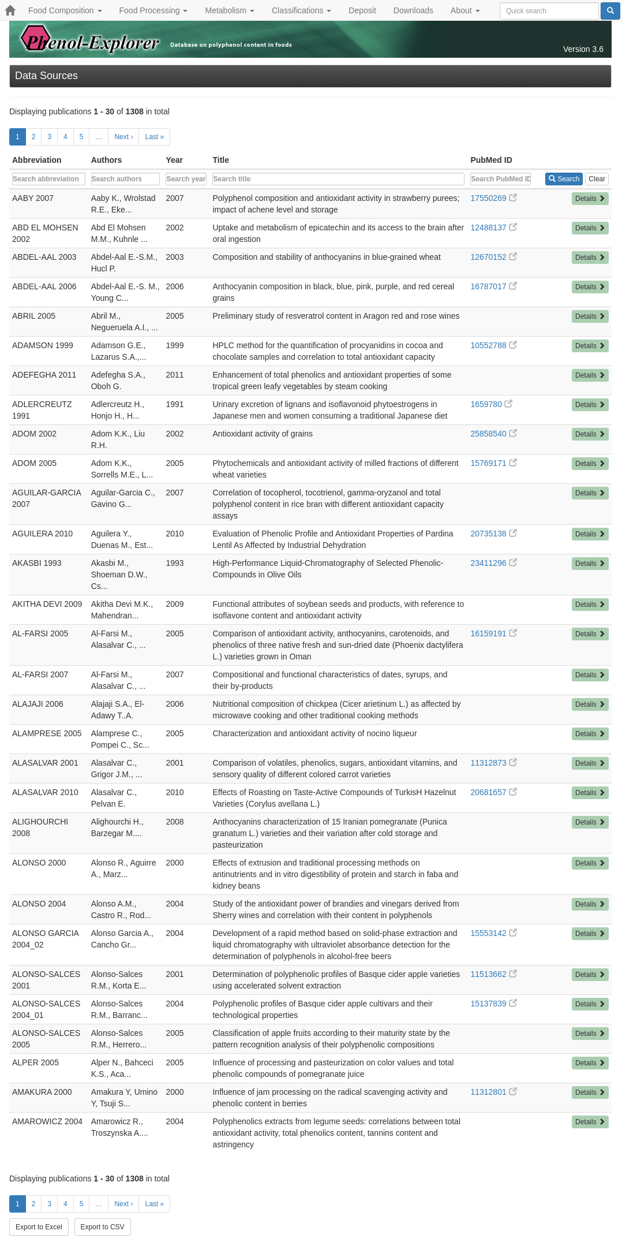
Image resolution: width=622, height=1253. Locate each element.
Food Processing (153, 10)
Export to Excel (39, 1227)
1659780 (491, 404)
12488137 (493, 227)
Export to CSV (103, 1227)
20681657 (493, 792)
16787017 (493, 286)
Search (564, 179)
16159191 (493, 633)
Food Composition (65, 10)
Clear (597, 179)
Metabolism (229, 10)
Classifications (301, 10)
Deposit (362, 10)
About (465, 10)
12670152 (493, 257)
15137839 (493, 1003)
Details (590, 199)
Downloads (413, 10)
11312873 (493, 762)
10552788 (493, 345)
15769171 (493, 463)
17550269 (493, 198)
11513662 (493, 974)
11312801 (493, 1092)
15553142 (493, 933)
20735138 (493, 533)
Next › (123, 137)
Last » (154, 137)
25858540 (493, 433)
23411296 (493, 563)
